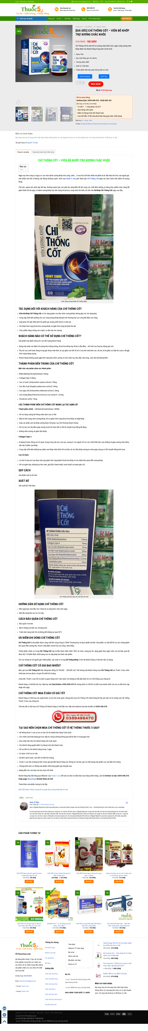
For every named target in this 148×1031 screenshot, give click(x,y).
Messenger (4, 1015)
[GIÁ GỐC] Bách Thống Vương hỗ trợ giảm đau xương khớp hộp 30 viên (43, 790)
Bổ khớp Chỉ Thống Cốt (92, 124)
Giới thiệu (67, 19)
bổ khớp (83, 124)
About (21, 797)
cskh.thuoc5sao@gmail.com (27, 981)
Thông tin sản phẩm (23, 152)
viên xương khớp (112, 124)
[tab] (23, 152)
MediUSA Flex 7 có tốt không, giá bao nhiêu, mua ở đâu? (59, 925)
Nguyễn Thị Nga (32, 143)
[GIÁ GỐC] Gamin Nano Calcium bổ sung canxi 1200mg (89, 874)
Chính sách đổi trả (50, 989)
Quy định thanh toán (51, 1004)
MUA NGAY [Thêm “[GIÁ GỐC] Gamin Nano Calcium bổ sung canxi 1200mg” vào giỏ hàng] (89, 881)
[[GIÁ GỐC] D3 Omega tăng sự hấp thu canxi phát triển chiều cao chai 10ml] (29, 904)
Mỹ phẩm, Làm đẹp (74, 960)
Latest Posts (29, 797)
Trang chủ (51, 19)
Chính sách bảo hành (51, 994)
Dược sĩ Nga (34, 802)
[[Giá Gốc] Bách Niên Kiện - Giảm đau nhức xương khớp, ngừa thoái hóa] (119, 904)
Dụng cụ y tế (72, 964)
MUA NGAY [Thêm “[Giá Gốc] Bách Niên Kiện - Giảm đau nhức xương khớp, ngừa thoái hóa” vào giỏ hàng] (119, 931)
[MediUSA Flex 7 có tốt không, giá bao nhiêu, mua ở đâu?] (59, 904)
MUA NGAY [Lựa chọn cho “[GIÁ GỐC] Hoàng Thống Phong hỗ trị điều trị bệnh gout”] (59, 881)
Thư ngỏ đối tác (49, 958)
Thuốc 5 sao (25, 986)
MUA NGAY (96, 84)
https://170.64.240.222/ (89, 1021)
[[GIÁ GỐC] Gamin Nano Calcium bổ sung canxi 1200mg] (89, 854)
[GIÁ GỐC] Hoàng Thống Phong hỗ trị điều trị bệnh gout (59, 874)
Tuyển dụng (76, 19)
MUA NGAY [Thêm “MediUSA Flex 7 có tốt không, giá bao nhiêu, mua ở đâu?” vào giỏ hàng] (59, 931)
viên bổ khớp (103, 124)
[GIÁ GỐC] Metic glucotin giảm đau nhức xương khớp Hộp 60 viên (29, 874)
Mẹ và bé (71, 952)
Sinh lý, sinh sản (73, 956)
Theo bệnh (88, 27)
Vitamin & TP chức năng (76, 948)
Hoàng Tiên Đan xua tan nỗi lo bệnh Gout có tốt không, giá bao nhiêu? (118, 874)
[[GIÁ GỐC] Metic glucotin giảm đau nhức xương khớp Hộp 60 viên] (29, 854)
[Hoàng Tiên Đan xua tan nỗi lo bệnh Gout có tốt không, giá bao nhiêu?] (119, 854)
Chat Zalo (104, 76)
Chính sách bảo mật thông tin (53, 999)
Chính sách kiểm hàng (51, 979)
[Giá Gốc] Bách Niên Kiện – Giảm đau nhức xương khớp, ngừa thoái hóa (118, 925)
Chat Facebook (85, 76)
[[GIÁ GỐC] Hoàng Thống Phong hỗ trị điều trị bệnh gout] (59, 854)
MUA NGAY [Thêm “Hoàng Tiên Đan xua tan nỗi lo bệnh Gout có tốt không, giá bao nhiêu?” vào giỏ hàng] (119, 881)
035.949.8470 (28, 976)
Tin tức (59, 19)
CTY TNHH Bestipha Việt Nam (46, 804)
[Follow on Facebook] (127, 1)
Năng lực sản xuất (50, 953)
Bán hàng (47, 963)
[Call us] (129, 1)
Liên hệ (84, 19)
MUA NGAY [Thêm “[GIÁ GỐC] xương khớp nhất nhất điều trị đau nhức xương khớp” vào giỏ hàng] (89, 931)
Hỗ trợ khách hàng (95, 19)
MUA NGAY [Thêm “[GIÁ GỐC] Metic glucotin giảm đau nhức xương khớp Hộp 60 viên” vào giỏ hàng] (29, 881)
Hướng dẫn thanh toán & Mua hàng (44, 152)
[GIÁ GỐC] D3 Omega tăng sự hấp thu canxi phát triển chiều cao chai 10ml (29, 925)
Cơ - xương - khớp (99, 27)
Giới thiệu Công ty (50, 947)
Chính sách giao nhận (51, 984)
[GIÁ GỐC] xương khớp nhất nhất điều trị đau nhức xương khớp (88, 925)
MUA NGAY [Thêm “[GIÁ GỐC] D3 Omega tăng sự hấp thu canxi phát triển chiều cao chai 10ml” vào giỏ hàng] (29, 931)
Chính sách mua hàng (51, 974)
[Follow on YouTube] (131, 1)
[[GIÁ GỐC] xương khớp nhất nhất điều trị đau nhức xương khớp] (89, 904)
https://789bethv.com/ (75, 1021)
